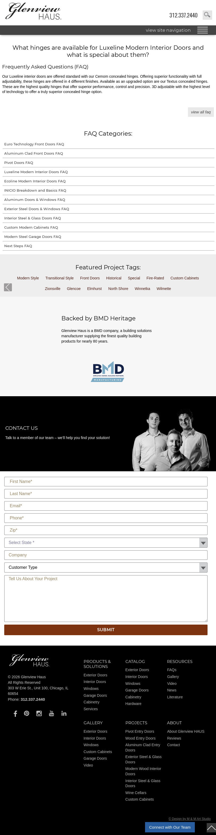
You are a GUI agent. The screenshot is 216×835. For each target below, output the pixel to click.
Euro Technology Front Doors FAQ (34, 144)
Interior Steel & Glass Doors (142, 783)
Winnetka (142, 289)
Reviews (174, 738)
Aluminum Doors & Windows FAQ (34, 199)
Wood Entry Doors (140, 738)
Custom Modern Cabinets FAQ (31, 227)
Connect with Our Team (170, 827)
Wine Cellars (135, 793)
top (211, 827)
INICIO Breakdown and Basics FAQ (35, 190)
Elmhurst (94, 289)
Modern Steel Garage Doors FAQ (32, 236)
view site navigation (168, 30)
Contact (173, 745)
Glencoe (74, 289)
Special (134, 278)
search (207, 15)
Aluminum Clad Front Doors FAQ (33, 153)
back (8, 287)
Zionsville (52, 289)
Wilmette (164, 289)
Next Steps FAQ (18, 246)
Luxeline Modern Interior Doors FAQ (36, 172)
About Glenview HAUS (185, 731)
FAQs (171, 670)
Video (172, 683)
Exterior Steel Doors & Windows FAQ (36, 209)
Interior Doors (95, 682)
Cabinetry (92, 702)
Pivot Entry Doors (139, 731)
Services (91, 709)
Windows (91, 688)
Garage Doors (95, 695)
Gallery (173, 677)
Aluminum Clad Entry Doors (142, 747)
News (171, 690)
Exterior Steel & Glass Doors (143, 759)
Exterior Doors (95, 675)
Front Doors (90, 278)
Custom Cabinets (184, 278)
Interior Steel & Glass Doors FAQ (32, 218)
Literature (175, 697)
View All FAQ (201, 112)
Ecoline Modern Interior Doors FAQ (35, 181)
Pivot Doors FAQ (18, 162)
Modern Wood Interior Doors (143, 771)
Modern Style (28, 278)
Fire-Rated (155, 278)
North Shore (118, 289)
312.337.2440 (183, 15)
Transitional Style (59, 278)
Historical (114, 278)
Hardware (133, 704)
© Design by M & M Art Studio (190, 819)
